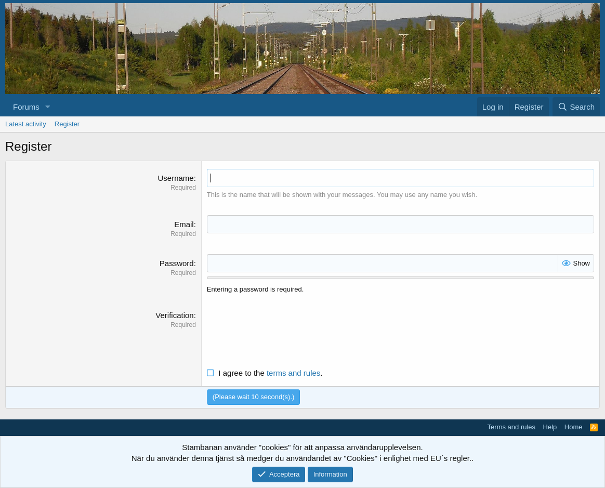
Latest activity (25, 124)
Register (67, 124)
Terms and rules (511, 427)
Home (573, 427)
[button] (48, 106)
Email (184, 224)
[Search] (576, 106)
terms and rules (293, 372)
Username (175, 178)
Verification (174, 315)
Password (177, 263)
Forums (26, 106)
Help (550, 427)
